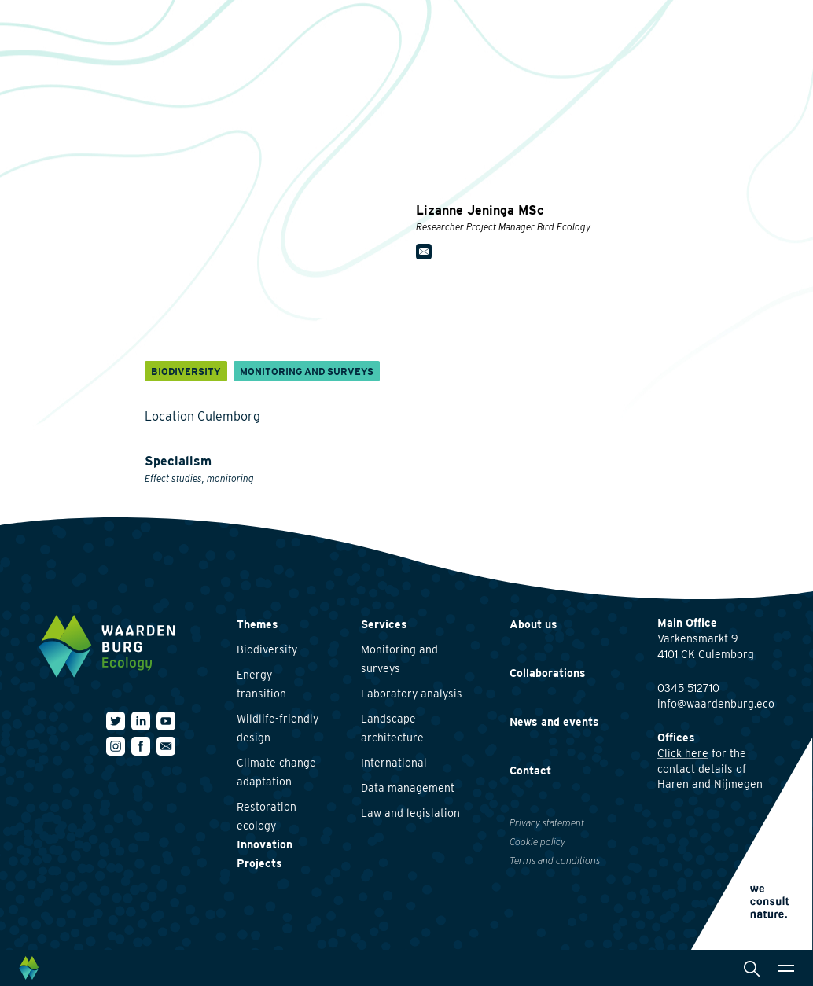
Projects (259, 863)
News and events (554, 722)
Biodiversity (267, 649)
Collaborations (548, 673)
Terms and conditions (555, 860)
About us (533, 624)
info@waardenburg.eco (715, 703)
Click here (682, 753)
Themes (257, 624)
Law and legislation (410, 813)
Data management (407, 788)
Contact (530, 770)
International (394, 762)
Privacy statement (547, 823)
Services (384, 624)
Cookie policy (537, 842)
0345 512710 (688, 688)
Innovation (264, 844)
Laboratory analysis (411, 693)
